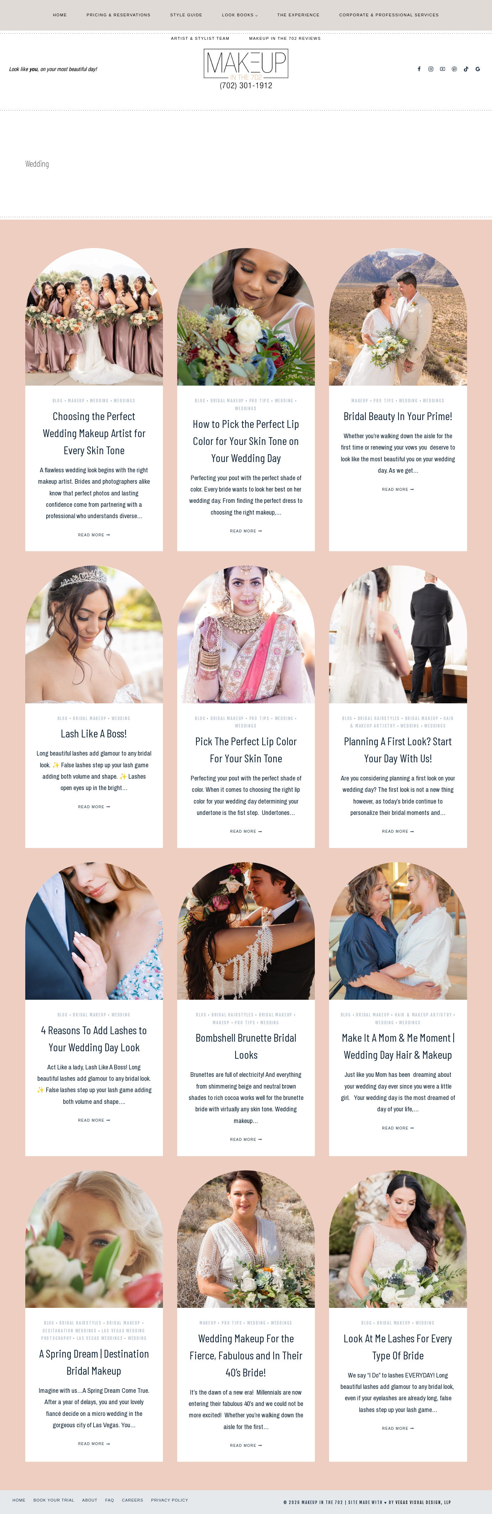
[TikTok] (466, 69)
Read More (94, 535)
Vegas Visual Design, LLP (423, 1502)
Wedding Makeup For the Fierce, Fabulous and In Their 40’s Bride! (246, 1355)
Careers (132, 1500)
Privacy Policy (169, 1500)
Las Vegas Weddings (100, 1338)
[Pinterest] (454, 69)
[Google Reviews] (478, 69)
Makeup (76, 400)
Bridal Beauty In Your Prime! (398, 415)
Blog (58, 400)
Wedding (99, 400)
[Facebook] (419, 69)
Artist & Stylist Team (200, 38)
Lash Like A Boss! (94, 733)
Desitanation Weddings (70, 1330)
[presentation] (94, 317)
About (89, 1500)
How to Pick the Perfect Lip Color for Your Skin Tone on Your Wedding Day (246, 440)
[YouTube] (443, 69)
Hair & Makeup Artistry (423, 1015)
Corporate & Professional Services (389, 15)
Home (60, 15)
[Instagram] (431, 69)
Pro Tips (259, 400)
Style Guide (186, 15)
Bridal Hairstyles (379, 718)
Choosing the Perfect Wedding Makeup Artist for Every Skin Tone (94, 432)
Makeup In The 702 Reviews (285, 38)
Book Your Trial (53, 1500)
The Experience (298, 15)
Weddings (124, 400)
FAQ (109, 1500)
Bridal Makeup (227, 400)
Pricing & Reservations (119, 15)
